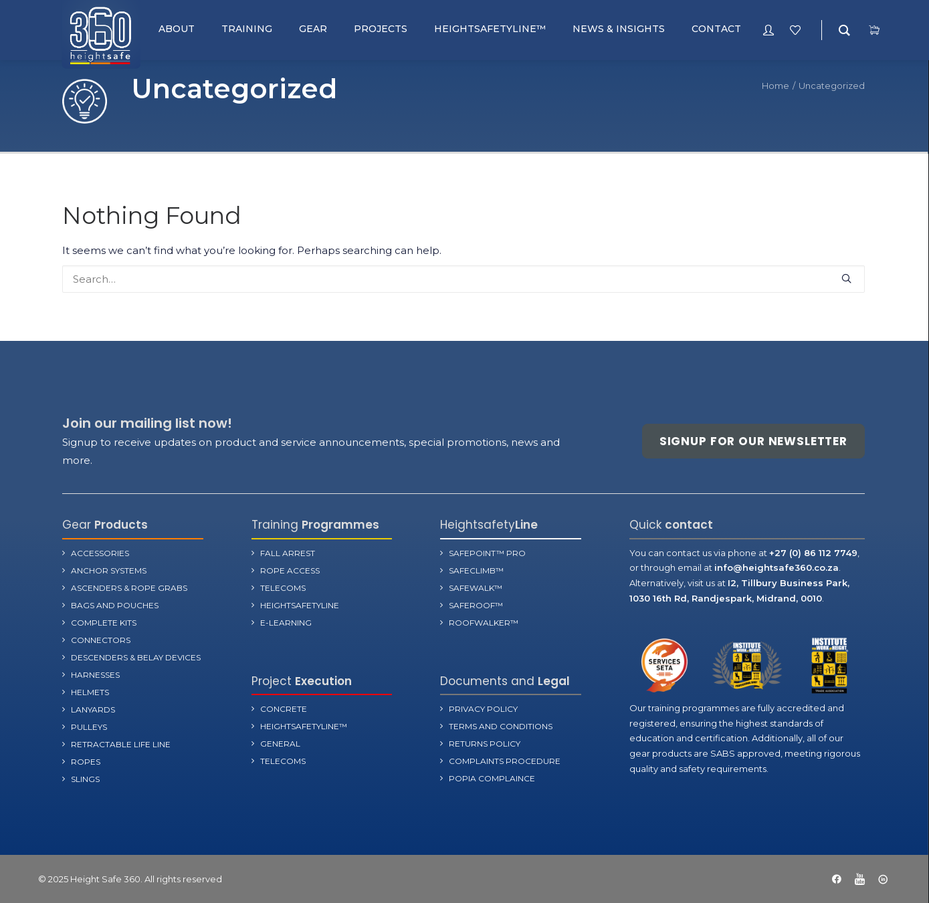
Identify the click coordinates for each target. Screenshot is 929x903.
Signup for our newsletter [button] (753, 441)
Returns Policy (484, 744)
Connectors (100, 639)
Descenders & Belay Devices (136, 657)
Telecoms (283, 587)
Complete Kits (103, 622)
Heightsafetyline (299, 605)
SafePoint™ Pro (487, 552)
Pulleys (89, 726)
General (280, 744)
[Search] (463, 279)
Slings (85, 778)
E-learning (286, 622)
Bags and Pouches (115, 605)
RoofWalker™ (483, 622)
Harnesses (95, 674)
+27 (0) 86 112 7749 (813, 552)
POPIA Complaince (492, 778)
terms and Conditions (500, 726)
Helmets (90, 691)
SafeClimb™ (476, 570)
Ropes (85, 761)
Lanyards (93, 709)
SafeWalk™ (475, 587)
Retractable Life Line (121, 744)
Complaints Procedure (504, 761)
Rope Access (290, 570)
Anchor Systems (108, 570)
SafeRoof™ (476, 605)
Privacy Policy (483, 709)
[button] (846, 278)
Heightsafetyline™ (303, 726)
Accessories (100, 552)
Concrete (283, 709)
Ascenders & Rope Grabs (129, 587)
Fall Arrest (287, 552)
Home (775, 85)
